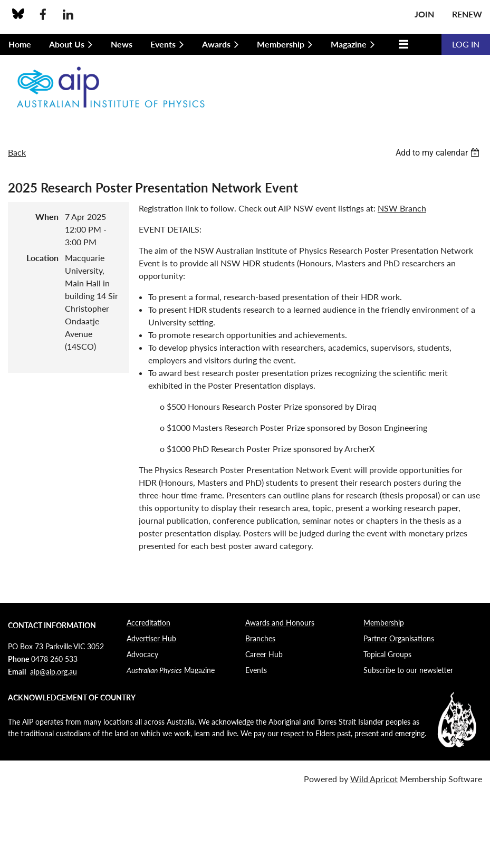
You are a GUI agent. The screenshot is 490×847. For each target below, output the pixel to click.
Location (42, 258)
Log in (465, 44)
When (47, 216)
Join (424, 14)
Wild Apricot (374, 779)
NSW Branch (402, 208)
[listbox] (439, 152)
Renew (467, 14)
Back (17, 152)
